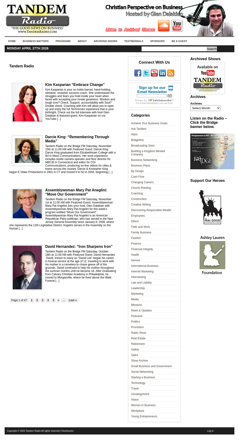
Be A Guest (179, 41)
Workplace (137, 410)
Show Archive (139, 360)
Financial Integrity (142, 249)
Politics (135, 321)
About (82, 41)
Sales (134, 355)
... (59, 119)
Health (135, 254)
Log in (210, 431)
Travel (135, 388)
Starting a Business (143, 377)
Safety (135, 349)
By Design (137, 171)
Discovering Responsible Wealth (151, 210)
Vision (135, 399)
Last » (72, 300)
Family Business (141, 232)
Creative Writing (141, 204)
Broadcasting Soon (143, 145)
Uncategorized (140, 394)
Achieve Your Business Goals (149, 123)
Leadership (138, 288)
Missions (136, 305)
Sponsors (157, 41)
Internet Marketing (142, 271)
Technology (138, 383)
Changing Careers (142, 182)
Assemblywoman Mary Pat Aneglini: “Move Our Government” (76, 192)
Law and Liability (141, 282)
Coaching (137, 193)
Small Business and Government (151, 366)
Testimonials (133, 41)
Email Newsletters (149, 103)
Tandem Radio (21, 66)
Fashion (136, 238)
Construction (139, 199)
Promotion (137, 327)
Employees (138, 215)
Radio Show (138, 332)
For (138, 103)
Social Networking (142, 371)
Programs (63, 41)
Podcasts (136, 316)
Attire (134, 134)
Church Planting (141, 187)
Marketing (137, 293)
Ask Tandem (138, 129)
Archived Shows (105, 41)
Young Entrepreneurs (144, 416)
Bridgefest (137, 140)
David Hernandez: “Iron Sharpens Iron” (79, 246)
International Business (144, 266)
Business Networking (144, 160)
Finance (136, 243)
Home (12, 41)
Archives (196, 103)
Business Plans (140, 165)
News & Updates (141, 310)
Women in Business (143, 405)
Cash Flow (137, 176)
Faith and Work (140, 227)
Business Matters (36, 41)
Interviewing (138, 277)
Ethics (135, 221)
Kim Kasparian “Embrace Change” (75, 85)
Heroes (135, 260)
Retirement (138, 344)
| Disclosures (67, 431)
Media (135, 299)
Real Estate (138, 338)
